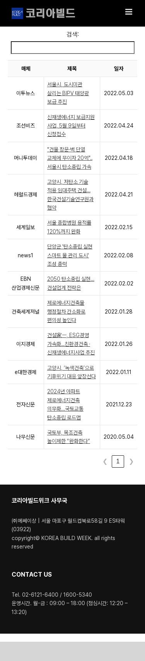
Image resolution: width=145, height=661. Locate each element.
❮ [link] (104, 461)
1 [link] (118, 461)
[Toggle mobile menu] (129, 12)
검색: (73, 34)
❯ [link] (131, 461)
